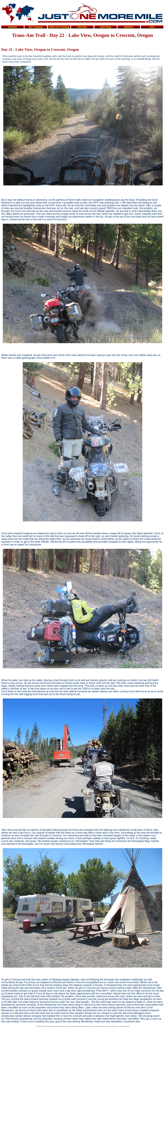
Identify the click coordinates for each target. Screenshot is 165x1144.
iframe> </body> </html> (6, 1033)
